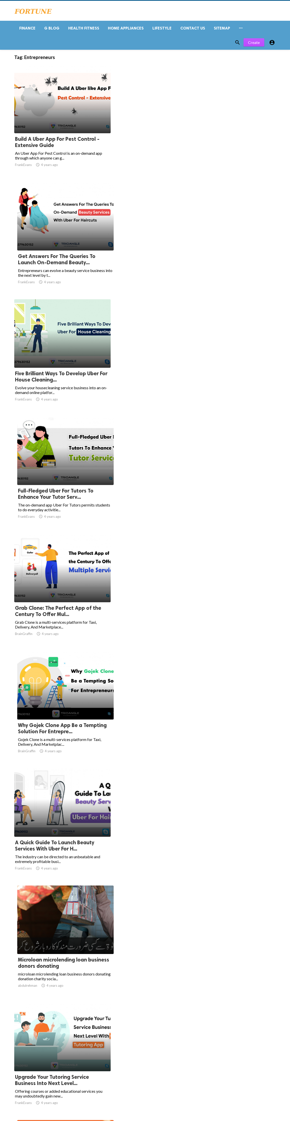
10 (129, 1014)
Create (254, 44)
